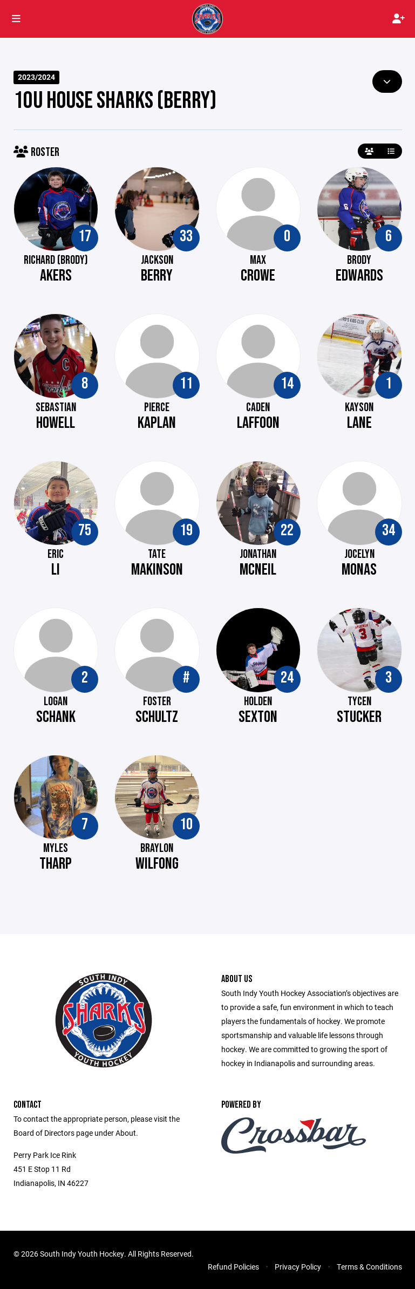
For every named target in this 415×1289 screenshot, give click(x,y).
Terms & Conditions (369, 1266)
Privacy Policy (298, 1266)
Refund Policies (233, 1266)
